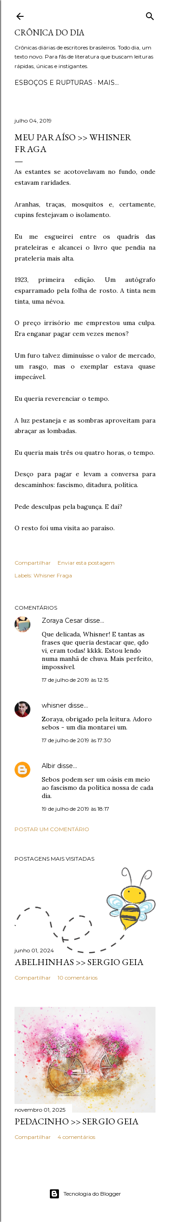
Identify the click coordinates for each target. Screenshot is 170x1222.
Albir (48, 766)
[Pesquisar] (150, 14)
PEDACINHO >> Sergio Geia (77, 1121)
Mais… (108, 83)
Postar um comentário (52, 829)
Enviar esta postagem (86, 562)
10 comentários (77, 977)
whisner (54, 705)
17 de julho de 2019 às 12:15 (75, 679)
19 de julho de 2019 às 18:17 (75, 808)
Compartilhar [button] (33, 562)
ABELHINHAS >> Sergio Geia (79, 962)
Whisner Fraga (53, 575)
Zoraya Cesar (62, 620)
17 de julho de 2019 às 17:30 (76, 740)
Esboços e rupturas (53, 83)
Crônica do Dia (49, 32)
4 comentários (76, 1136)
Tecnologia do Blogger (85, 1193)
